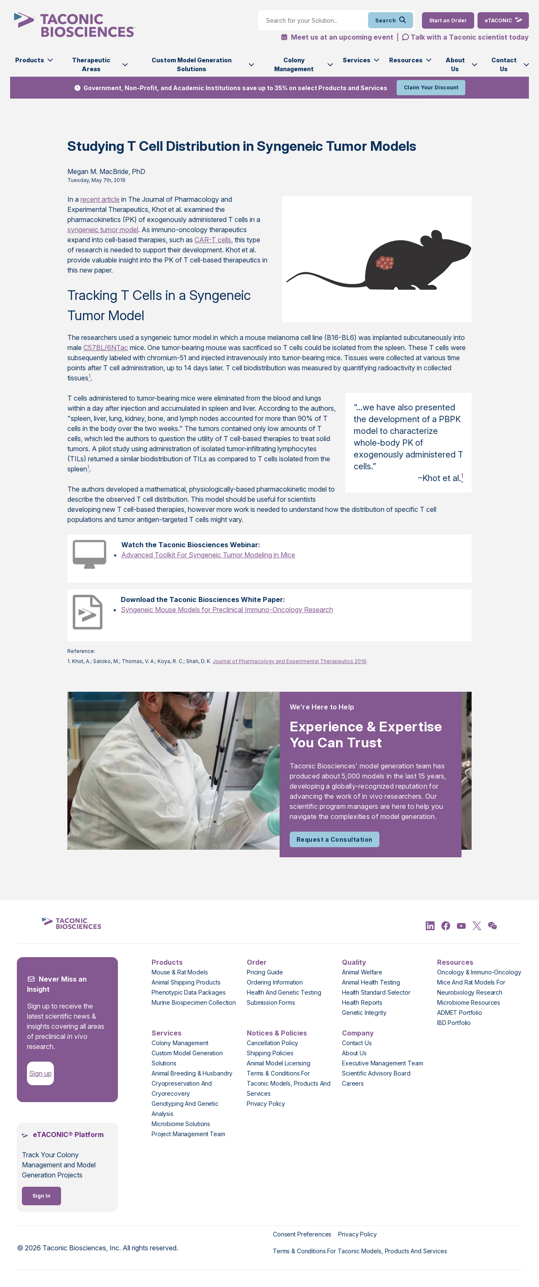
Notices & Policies (277, 1033)
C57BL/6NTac (105, 347)
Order (257, 962)
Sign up (40, 1073)
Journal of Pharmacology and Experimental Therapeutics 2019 (289, 661)
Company (358, 1033)
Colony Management (294, 64)
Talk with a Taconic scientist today (470, 37)
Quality (354, 962)
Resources (406, 60)
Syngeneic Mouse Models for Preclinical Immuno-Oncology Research (227, 609)
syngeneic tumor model (102, 229)
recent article (100, 199)
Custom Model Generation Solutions (192, 64)
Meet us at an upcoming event (337, 37)
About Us (455, 64)
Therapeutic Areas (91, 64)
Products (29, 60)
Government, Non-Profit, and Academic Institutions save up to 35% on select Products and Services (235, 87)
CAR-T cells (213, 239)
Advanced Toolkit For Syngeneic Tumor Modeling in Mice (208, 555)
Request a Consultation (334, 839)
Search (390, 20)
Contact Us (504, 64)
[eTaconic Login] (503, 20)
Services (357, 60)
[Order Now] (448, 20)
